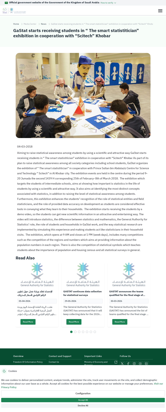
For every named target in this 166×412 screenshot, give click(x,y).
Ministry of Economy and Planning (95, 364)
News (43, 24)
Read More (28, 321)
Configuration (83, 393)
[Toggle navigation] (160, 10)
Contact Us (54, 362)
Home (16, 24)
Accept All (83, 400)
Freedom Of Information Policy (28, 362)
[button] (109, 2)
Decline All (83, 405)
